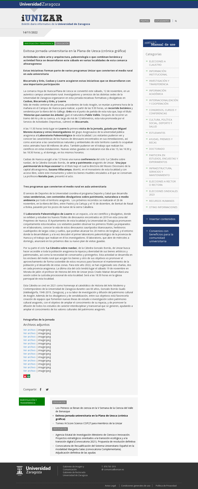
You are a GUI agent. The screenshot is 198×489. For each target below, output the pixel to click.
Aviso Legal (110, 485)
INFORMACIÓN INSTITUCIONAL (158, 72)
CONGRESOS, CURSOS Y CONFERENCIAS (162, 111)
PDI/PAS (145, 20)
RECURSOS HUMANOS (161, 200)
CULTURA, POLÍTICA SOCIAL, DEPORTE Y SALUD (160, 123)
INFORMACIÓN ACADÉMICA (157, 92)
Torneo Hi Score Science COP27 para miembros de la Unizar (89, 423)
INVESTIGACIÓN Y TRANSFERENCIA (159, 82)
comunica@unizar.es (114, 469)
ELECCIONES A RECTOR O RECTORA (162, 183)
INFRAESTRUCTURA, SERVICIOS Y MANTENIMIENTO (160, 172)
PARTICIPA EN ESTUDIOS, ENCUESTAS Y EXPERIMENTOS (163, 159)
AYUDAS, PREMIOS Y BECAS (160, 140)
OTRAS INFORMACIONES (163, 207)
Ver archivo (29, 329)
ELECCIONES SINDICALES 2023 (163, 192)
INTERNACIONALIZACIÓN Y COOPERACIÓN (163, 102)
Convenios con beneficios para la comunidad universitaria (161, 236)
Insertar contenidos (162, 219)
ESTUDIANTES (162, 20)
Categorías (154, 54)
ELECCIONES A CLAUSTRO (157, 63)
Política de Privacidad (166, 485)
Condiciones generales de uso (135, 485)
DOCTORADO (157, 148)
